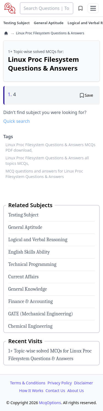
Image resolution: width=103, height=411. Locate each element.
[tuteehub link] (16, 22)
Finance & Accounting (30, 301)
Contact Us (55, 390)
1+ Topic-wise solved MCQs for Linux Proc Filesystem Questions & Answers (50, 355)
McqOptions (50, 402)
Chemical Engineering (30, 326)
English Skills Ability (29, 252)
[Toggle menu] (93, 8)
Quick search (16, 121)
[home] (6, 33)
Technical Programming (32, 264)
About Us (75, 390)
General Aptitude (25, 227)
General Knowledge (27, 289)
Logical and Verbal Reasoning (37, 240)
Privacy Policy (60, 382)
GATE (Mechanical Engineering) (40, 314)
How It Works (31, 390)
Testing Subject (23, 215)
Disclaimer (83, 382)
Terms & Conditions (28, 382)
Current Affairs (23, 277)
